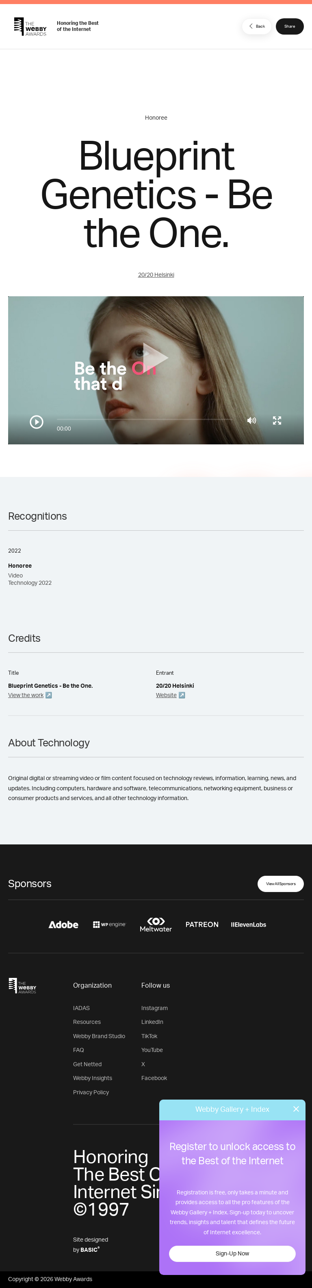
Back (256, 26)
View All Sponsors (281, 884)
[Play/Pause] (36, 422)
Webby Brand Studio (99, 1036)
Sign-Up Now (232, 1254)
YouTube (152, 1050)
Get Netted (87, 1064)
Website (166, 695)
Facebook (154, 1078)
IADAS (81, 1008)
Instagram (154, 1008)
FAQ (78, 1050)
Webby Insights (92, 1078)
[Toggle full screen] (277, 420)
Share (289, 26)
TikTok (149, 1036)
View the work (25, 695)
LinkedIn (152, 1022)
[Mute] (251, 420)
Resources (87, 1022)
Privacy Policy (91, 1093)
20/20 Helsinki (156, 275)
